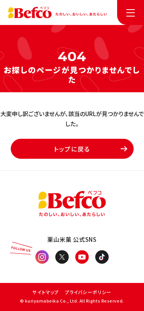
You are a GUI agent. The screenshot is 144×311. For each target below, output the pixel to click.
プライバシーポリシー (88, 292)
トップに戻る (90, 148)
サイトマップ (45, 292)
